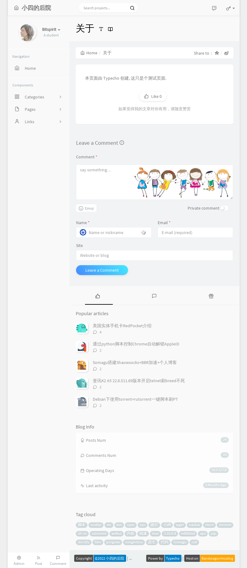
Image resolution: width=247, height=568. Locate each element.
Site (79, 245)
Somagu (179, 542)
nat (194, 542)
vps (142, 525)
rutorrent (99, 533)
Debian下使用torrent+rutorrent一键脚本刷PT (135, 399)
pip (213, 533)
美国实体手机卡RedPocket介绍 (122, 325)
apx (203, 533)
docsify (83, 542)
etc (109, 525)
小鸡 (167, 525)
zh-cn (82, 533)
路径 (154, 525)
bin (119, 525)
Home (88, 53)
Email (164, 222)
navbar (194, 525)
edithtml (188, 533)
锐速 (143, 533)
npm (130, 525)
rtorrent (225, 525)
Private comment (203, 208)
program (113, 542)
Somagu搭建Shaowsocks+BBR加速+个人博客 (135, 362)
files (98, 542)
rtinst (209, 525)
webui (116, 533)
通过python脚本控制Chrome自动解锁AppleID (136, 344)
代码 (164, 542)
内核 (130, 533)
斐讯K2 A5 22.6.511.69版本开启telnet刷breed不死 (139, 380)
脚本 (81, 525)
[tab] (98, 295)
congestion (134, 542)
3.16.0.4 (170, 533)
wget (180, 525)
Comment (86, 157)
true (155, 533)
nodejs (96, 525)
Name (83, 222)
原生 (151, 542)
